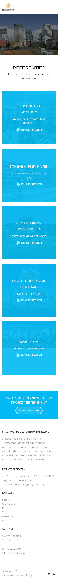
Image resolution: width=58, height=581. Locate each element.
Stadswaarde (9, 503)
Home (5, 499)
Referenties (8, 516)
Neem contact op (29, 410)
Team (5, 512)
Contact (6, 520)
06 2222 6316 (12, 548)
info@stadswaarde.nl (15, 552)
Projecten (7, 508)
